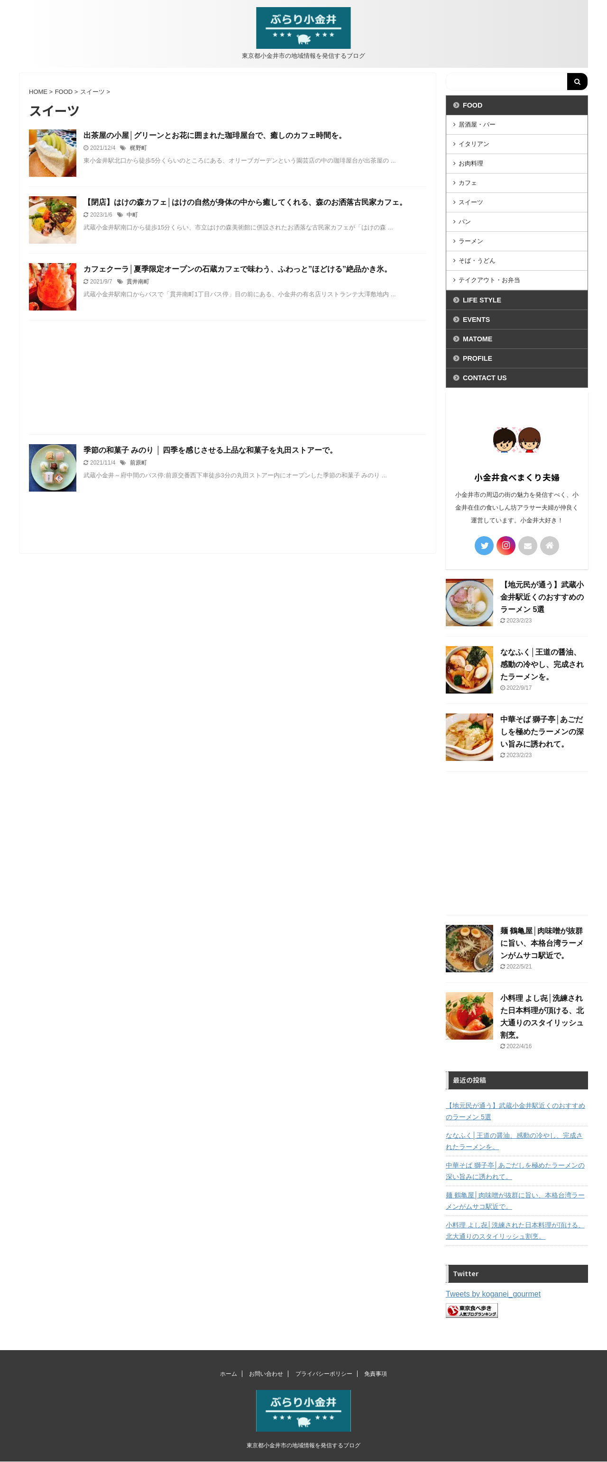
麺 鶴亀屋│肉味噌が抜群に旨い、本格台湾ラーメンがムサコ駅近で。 (542, 943)
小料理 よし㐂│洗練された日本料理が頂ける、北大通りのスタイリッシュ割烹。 (515, 1230)
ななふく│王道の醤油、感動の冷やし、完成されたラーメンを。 (542, 664)
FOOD (472, 105)
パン (465, 221)
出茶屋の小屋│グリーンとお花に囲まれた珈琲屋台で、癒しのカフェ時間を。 (214, 135)
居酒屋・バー (477, 124)
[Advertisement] (227, 375)
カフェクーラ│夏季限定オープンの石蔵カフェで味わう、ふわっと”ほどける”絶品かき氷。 (237, 269)
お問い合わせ (266, 1374)
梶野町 (138, 148)
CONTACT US (485, 378)
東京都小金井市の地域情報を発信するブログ (303, 1445)
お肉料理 (471, 163)
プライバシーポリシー (323, 1374)
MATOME (477, 339)
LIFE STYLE (482, 300)
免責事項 (375, 1374)
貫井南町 (138, 281)
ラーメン (471, 241)
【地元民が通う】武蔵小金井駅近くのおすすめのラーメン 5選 (542, 597)
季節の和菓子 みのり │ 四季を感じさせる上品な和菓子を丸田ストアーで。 (210, 450)
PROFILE (477, 358)
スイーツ (471, 202)
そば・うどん (477, 260)
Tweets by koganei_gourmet (493, 1294)
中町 (132, 214)
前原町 (138, 462)
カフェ (468, 182)
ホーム (228, 1374)
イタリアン (474, 143)
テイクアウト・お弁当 (489, 279)
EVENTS (476, 319)
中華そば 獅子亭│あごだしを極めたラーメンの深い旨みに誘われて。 (542, 731)
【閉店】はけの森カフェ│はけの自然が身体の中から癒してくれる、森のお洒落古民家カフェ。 (245, 202)
